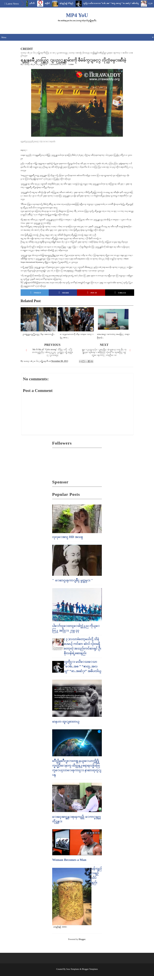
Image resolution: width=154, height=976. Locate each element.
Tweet (35, 292)
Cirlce (120, 292)
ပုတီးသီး (36, 3)
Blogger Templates (90, 969)
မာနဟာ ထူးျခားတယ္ (66, 721)
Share (64, 292)
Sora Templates (72, 969)
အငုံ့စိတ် (51, 3)
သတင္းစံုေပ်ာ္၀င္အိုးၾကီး (36, 64)
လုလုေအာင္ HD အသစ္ (67, 537)
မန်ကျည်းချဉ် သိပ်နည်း (71, 3)
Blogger (82, 939)
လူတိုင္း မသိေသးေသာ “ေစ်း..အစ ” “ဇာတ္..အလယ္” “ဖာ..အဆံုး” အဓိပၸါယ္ (115, 3)
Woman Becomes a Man (69, 860)
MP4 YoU (77, 15)
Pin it (92, 292)
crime (71, 64)
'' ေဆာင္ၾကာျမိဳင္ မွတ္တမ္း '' (72, 580)
